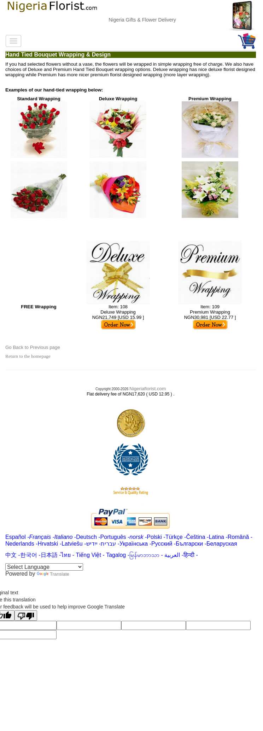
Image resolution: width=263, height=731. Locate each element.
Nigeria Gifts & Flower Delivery (147, 20)
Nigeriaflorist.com (147, 388)
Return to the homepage (28, 356)
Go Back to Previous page (32, 347)
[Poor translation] (25, 615)
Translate (53, 574)
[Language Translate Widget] (44, 567)
